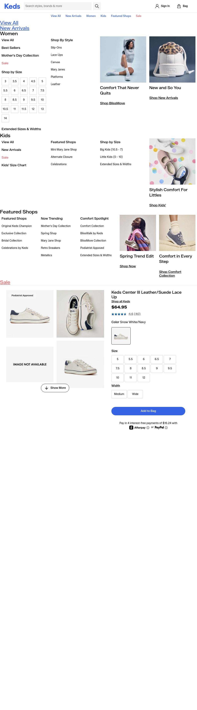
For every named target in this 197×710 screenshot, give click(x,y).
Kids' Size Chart (14, 165)
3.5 (15, 81)
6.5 (24, 90)
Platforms (57, 77)
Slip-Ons (56, 47)
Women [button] (91, 16)
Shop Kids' (157, 205)
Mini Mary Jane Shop (64, 149)
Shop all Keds (120, 301)
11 (14, 109)
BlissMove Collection (93, 240)
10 (42, 99)
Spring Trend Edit (137, 256)
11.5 (24, 109)
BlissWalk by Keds (91, 233)
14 (5, 118)
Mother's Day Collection (20, 55)
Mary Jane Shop (51, 240)
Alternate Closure (62, 157)
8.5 (15, 99)
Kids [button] (103, 16)
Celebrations (59, 164)
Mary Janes (58, 69)
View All (56, 16)
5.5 (5, 90)
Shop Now (128, 266)
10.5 (5, 109)
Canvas (55, 62)
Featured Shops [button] (121, 16)
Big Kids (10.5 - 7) (111, 149)
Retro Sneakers (50, 248)
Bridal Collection (12, 240)
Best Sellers (11, 48)
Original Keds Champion (17, 226)
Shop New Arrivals (163, 98)
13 (42, 109)
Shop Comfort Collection (170, 274)
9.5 (33, 99)
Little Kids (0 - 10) (111, 157)
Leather (55, 84)
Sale (138, 16)
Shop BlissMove (112, 103)
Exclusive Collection (14, 233)
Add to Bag (148, 411)
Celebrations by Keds (15, 248)
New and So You (165, 87)
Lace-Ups (57, 55)
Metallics (46, 255)
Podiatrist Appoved (92, 248)
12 (33, 109)
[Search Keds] (57, 6)
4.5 (33, 81)
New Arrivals (73, 16)
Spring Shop (49, 233)
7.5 (42, 90)
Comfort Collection (92, 226)
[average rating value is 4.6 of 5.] (122, 314)
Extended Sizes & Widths (21, 129)
